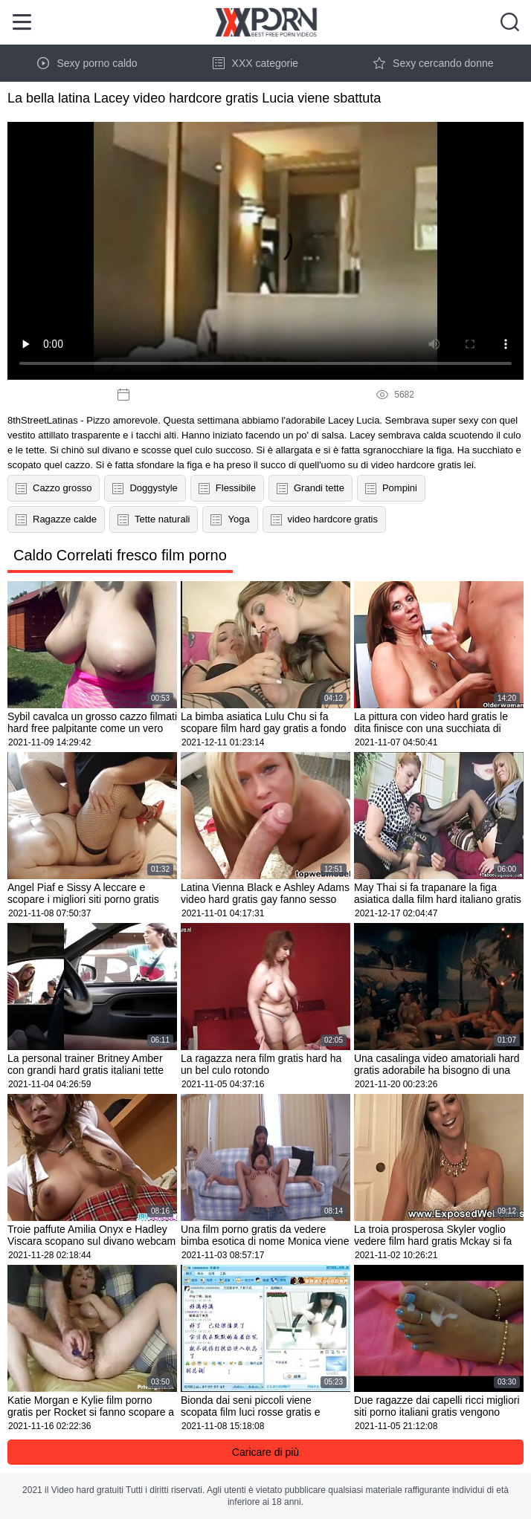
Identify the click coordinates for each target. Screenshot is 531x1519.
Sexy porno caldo (87, 63)
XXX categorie (256, 63)
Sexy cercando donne (433, 63)
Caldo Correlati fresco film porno (120, 555)
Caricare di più (265, 1452)
